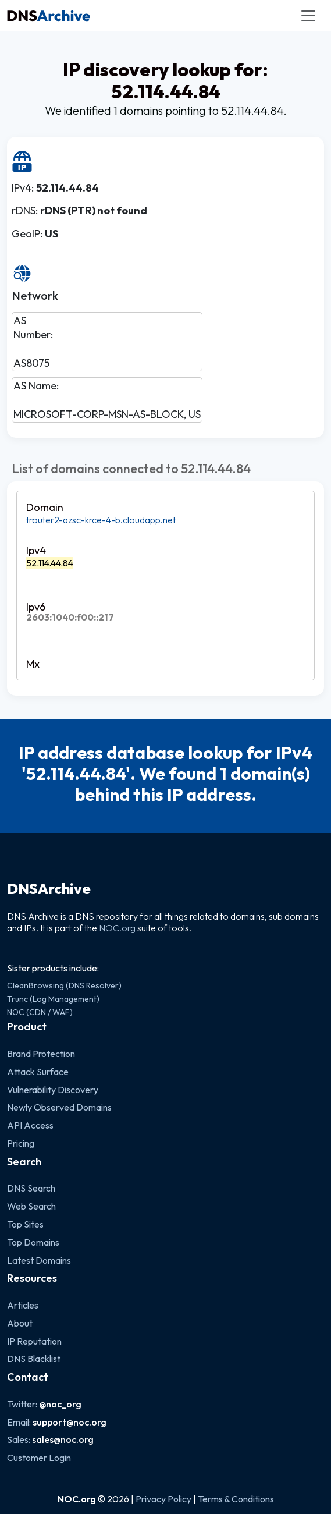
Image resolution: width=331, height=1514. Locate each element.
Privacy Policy (163, 1499)
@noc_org (60, 1404)
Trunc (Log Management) (53, 999)
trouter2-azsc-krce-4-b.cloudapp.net (101, 520)
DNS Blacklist (33, 1358)
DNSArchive (49, 889)
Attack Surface (38, 1071)
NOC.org (117, 928)
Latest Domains (39, 1260)
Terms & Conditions (236, 1499)
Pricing (20, 1143)
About (20, 1323)
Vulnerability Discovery (52, 1089)
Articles (22, 1305)
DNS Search (31, 1188)
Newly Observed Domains (59, 1107)
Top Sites (25, 1224)
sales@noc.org (63, 1439)
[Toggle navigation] (308, 16)
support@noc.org (69, 1422)
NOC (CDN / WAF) (40, 1012)
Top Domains (33, 1242)
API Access (30, 1125)
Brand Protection (41, 1053)
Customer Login (39, 1457)
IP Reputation (34, 1341)
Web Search (31, 1206)
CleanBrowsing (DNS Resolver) (64, 985)
